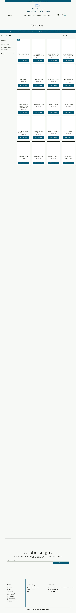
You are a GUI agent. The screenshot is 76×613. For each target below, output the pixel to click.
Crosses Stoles (5, 44)
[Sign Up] (61, 563)
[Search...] (11, 15)
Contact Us (51, 591)
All (2, 43)
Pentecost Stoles (5, 46)
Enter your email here (11, 560)
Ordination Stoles (6, 47)
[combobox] (68, 35)
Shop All (9, 588)
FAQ (28, 591)
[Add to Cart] (23, 60)
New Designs (4, 49)
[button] (44, 15)
